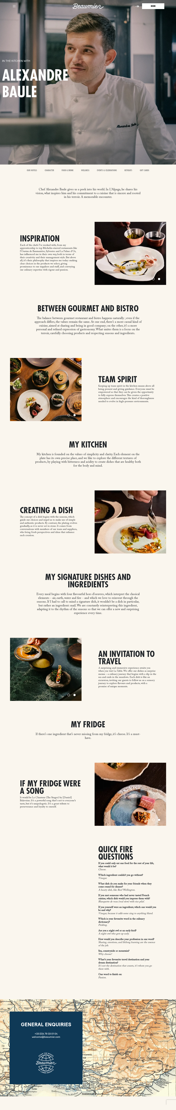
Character (49, 170)
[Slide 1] (153, 279)
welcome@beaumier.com (46, 1036)
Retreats (128, 170)
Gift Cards (144, 170)
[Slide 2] (159, 279)
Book (153, 6)
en (138, 6)
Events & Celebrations (107, 170)
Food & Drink (67, 170)
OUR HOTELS (32, 170)
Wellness (85, 170)
